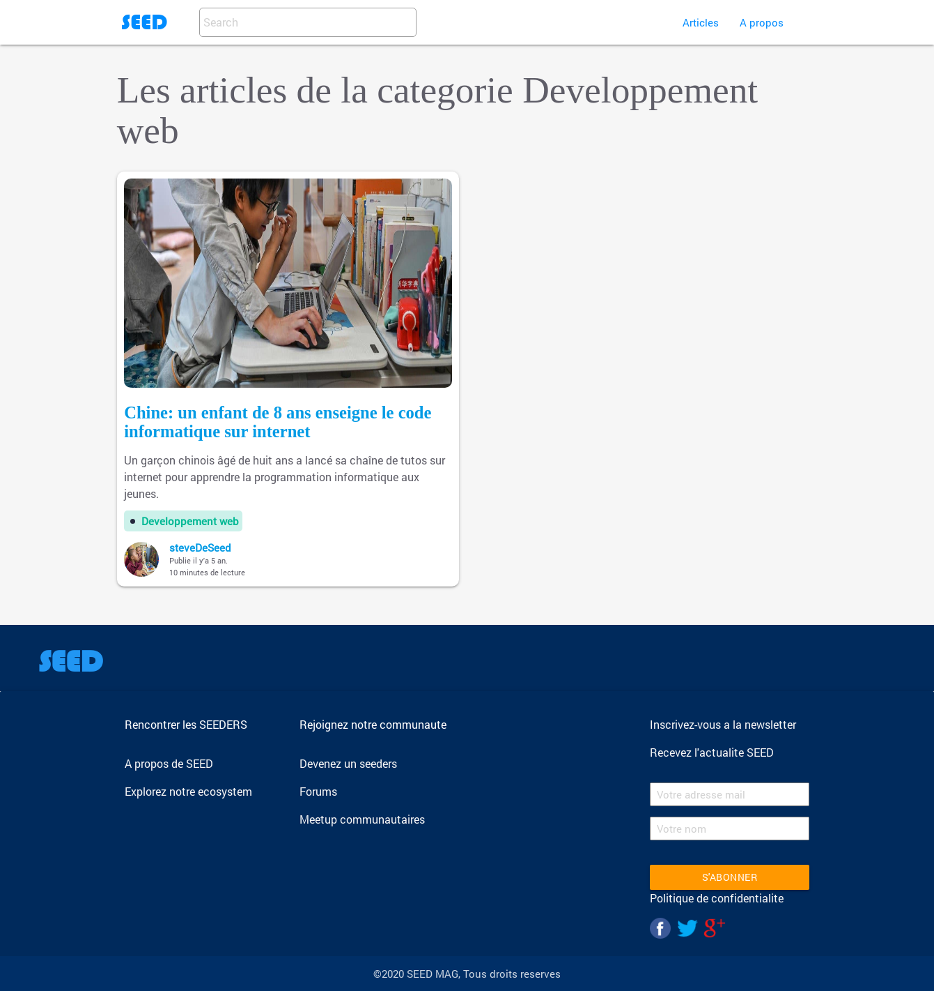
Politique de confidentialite (717, 898)
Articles (701, 22)
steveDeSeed (200, 547)
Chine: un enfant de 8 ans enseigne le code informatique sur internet (277, 422)
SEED (144, 22)
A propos (762, 22)
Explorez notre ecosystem (188, 791)
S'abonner (730, 877)
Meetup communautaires (362, 819)
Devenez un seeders (348, 763)
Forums (318, 791)
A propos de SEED (169, 763)
